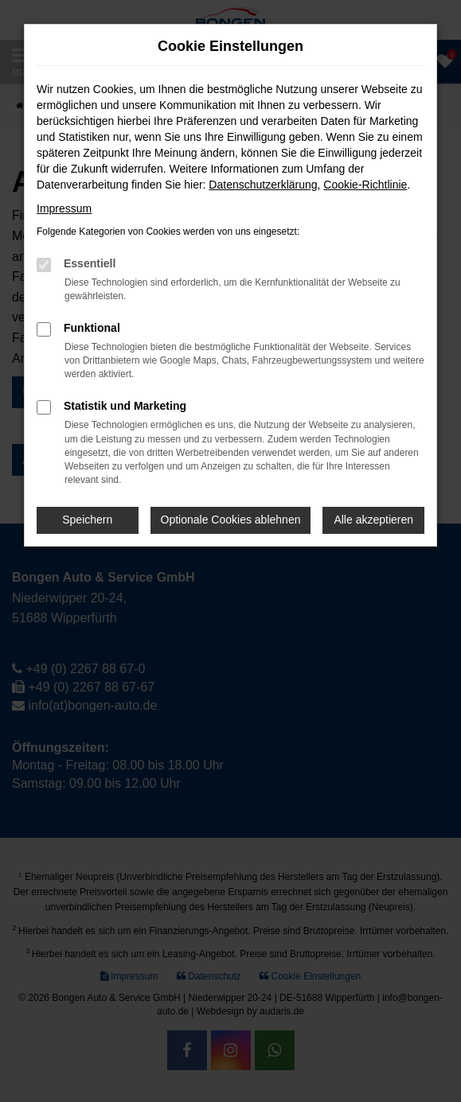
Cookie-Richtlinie (365, 184)
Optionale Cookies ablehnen (231, 519)
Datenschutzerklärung (263, 184)
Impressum (64, 208)
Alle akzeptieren (373, 519)
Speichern (87, 519)
